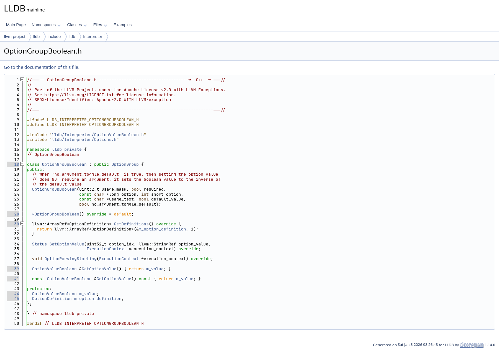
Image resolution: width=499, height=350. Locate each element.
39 (13, 269)
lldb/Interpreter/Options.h (84, 139)
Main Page (16, 24)
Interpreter (92, 36)
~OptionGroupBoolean (55, 214)
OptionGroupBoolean (64, 164)
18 (13, 164)
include (54, 36)
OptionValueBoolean (54, 269)
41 (13, 278)
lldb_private (67, 149)
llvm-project (14, 36)
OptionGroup (125, 164)
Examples (123, 24)
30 (13, 224)
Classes (77, 24)
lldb (36, 36)
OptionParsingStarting (71, 258)
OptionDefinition (52, 298)
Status (39, 244)
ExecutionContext (106, 249)
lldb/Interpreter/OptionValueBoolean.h (98, 134)
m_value (155, 269)
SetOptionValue (66, 244)
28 (13, 214)
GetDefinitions (131, 224)
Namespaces (46, 24)
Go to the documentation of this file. (41, 67)
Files (100, 24)
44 (13, 293)
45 (13, 298)
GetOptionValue (99, 269)
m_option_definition (162, 229)
